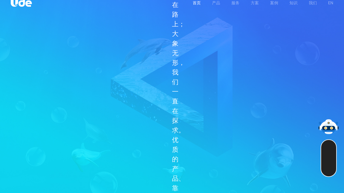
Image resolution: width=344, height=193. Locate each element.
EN (330, 10)
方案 (255, 10)
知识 (293, 10)
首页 (197, 10)
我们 (313, 10)
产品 (216, 10)
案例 (274, 10)
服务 (235, 10)
